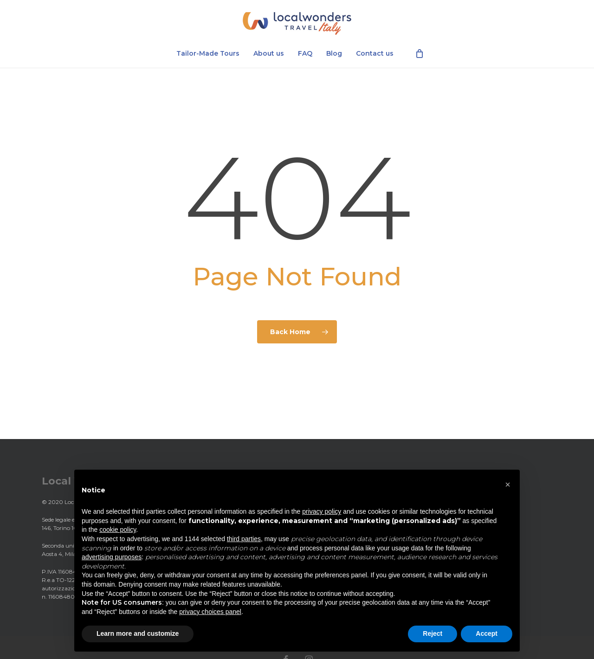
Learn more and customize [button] (138, 633)
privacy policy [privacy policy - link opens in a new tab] (321, 511)
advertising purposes (112, 557)
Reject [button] (432, 633)
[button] (507, 484)
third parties (244, 539)
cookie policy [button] (117, 529)
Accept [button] (486, 633)
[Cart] (419, 56)
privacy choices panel (210, 611)
